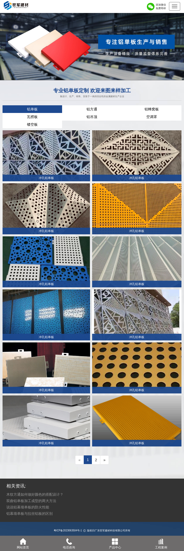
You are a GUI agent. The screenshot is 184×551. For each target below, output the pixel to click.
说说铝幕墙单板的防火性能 (27, 507)
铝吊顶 (92, 117)
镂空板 (32, 124)
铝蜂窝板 (152, 109)
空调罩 (151, 117)
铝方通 (92, 109)
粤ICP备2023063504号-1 (68, 530)
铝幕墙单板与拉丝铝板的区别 (29, 513)
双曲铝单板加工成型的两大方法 (31, 501)
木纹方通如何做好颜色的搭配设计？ (34, 494)
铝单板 (32, 109)
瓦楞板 (32, 117)
